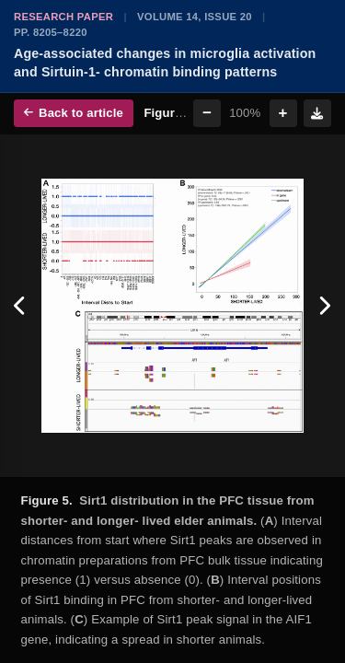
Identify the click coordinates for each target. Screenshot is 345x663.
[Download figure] (317, 113)
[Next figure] (324, 306)
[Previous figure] (20, 306)
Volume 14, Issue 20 (194, 16)
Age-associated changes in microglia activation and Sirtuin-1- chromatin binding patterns (165, 62)
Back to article (73, 113)
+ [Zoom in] (283, 113)
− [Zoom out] (207, 113)
